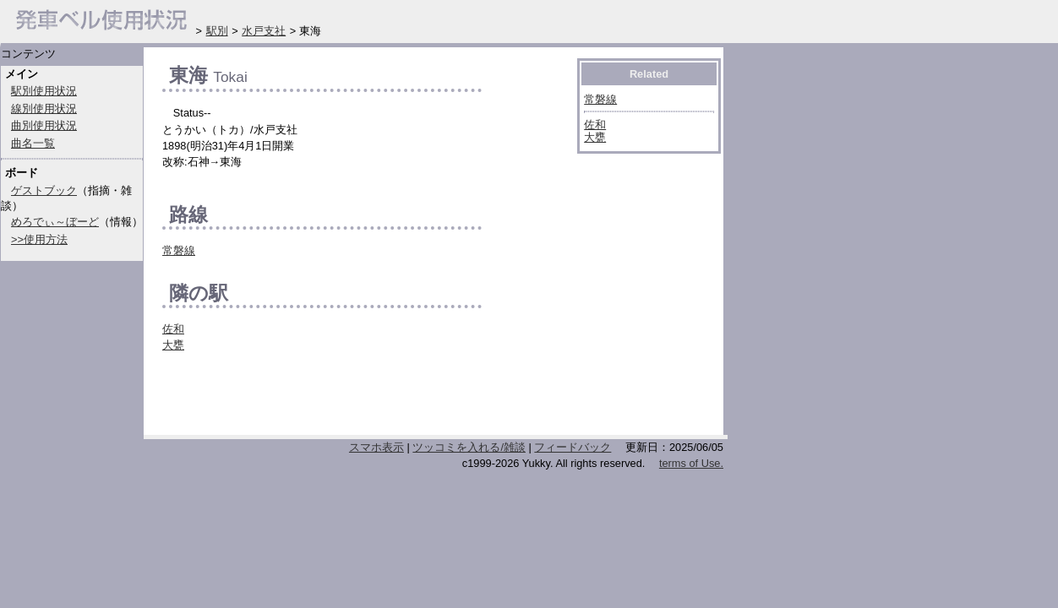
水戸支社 (264, 30)
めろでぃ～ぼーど (55, 221)
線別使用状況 (44, 108)
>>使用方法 (39, 239)
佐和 (173, 329)
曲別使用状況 (44, 125)
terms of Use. (691, 463)
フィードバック (572, 447)
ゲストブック (44, 190)
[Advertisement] (360, 398)
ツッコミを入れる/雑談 (469, 447)
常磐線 (178, 250)
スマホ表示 (376, 447)
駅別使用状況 (44, 90)
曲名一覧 (33, 143)
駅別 (217, 30)
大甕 (173, 345)
